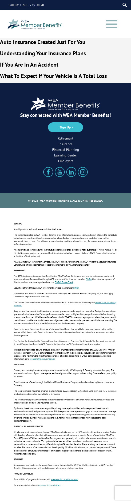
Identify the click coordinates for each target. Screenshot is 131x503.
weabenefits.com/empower (42, 359)
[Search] (124, 5)
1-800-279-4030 (32, 5)
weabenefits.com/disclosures (64, 479)
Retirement (65, 138)
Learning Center (65, 155)
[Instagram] (83, 172)
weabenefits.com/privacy (49, 485)
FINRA (88, 279)
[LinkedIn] (71, 172)
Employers (65, 161)
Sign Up (65, 127)
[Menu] (111, 24)
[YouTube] (60, 172)
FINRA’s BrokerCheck (64, 282)
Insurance (65, 144)
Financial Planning (65, 150)
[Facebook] (48, 172)
